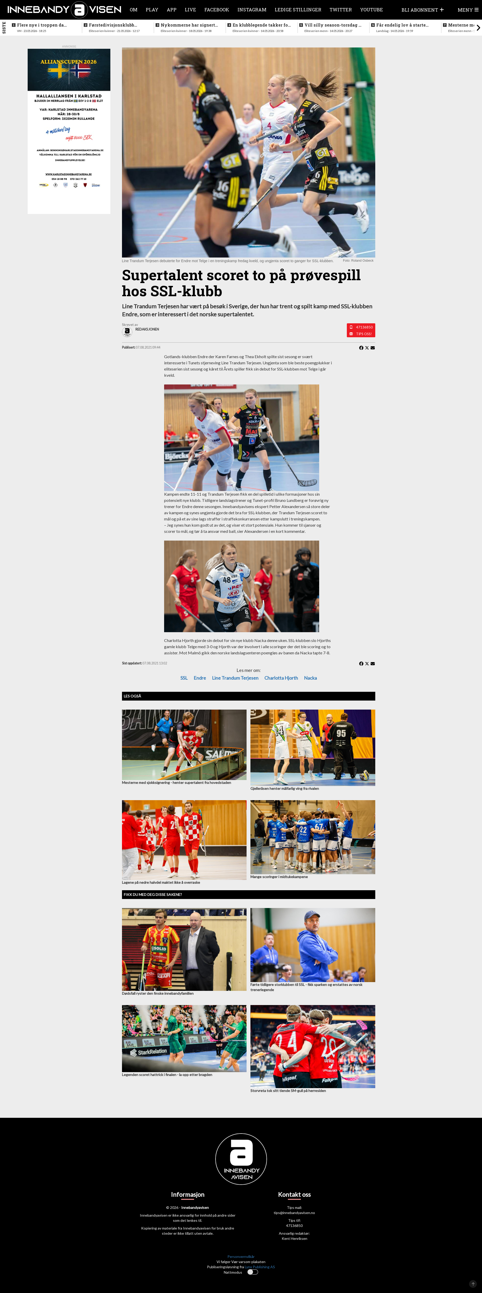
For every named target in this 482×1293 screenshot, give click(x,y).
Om (133, 9)
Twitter (341, 9)
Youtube (371, 9)
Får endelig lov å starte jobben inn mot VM (401, 25)
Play (152, 9)
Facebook (216, 9)
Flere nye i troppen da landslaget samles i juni (42, 25)
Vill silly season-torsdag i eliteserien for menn (332, 25)
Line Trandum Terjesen (235, 678)
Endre (200, 678)
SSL (184, 678)
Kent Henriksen (294, 1238)
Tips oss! (364, 334)
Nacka (310, 678)
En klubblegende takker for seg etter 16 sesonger (261, 25)
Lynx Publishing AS (260, 1267)
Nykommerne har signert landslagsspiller (188, 25)
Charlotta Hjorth (281, 678)
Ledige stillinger (298, 9)
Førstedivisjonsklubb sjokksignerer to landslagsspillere (111, 25)
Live (190, 9)
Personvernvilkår (241, 1256)
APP (172, 9)
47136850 (364, 327)
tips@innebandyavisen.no (294, 1212)
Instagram (252, 9)
